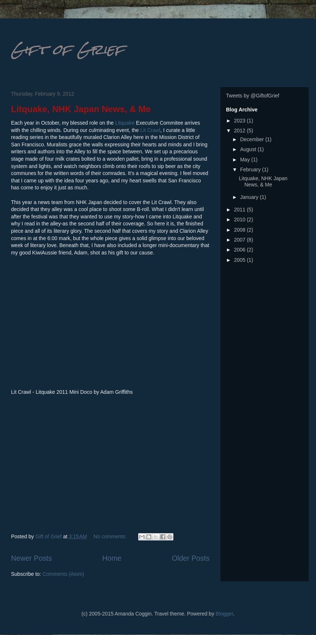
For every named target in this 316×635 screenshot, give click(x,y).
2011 (240, 210)
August (248, 149)
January (250, 197)
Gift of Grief (68, 49)
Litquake (124, 123)
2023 (240, 121)
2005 (240, 260)
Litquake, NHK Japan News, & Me (81, 109)
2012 (240, 130)
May (245, 160)
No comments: (111, 536)
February (251, 169)
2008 (240, 230)
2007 (240, 240)
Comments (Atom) (64, 574)
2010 (240, 219)
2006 (240, 250)
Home (111, 558)
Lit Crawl (150, 130)
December (252, 139)
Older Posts (190, 558)
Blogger (224, 614)
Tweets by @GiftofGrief (252, 96)
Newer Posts (31, 558)
